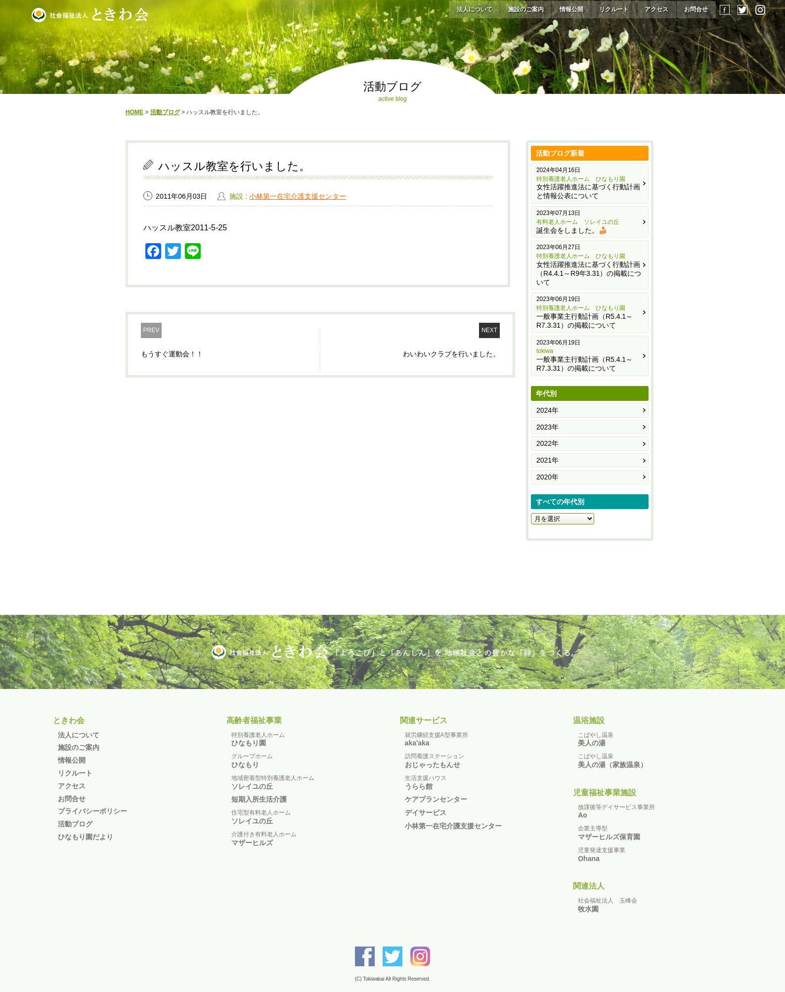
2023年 (547, 427)
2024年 (547, 410)
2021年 (547, 460)
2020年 (547, 477)
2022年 (547, 443)
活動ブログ (75, 824)
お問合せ (696, 9)
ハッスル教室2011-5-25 (185, 227)
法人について (474, 9)
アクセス (656, 9)
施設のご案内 (526, 9)
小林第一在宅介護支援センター (297, 196)
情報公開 (571, 9)
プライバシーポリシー (92, 811)
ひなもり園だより (85, 837)
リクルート (614, 9)
